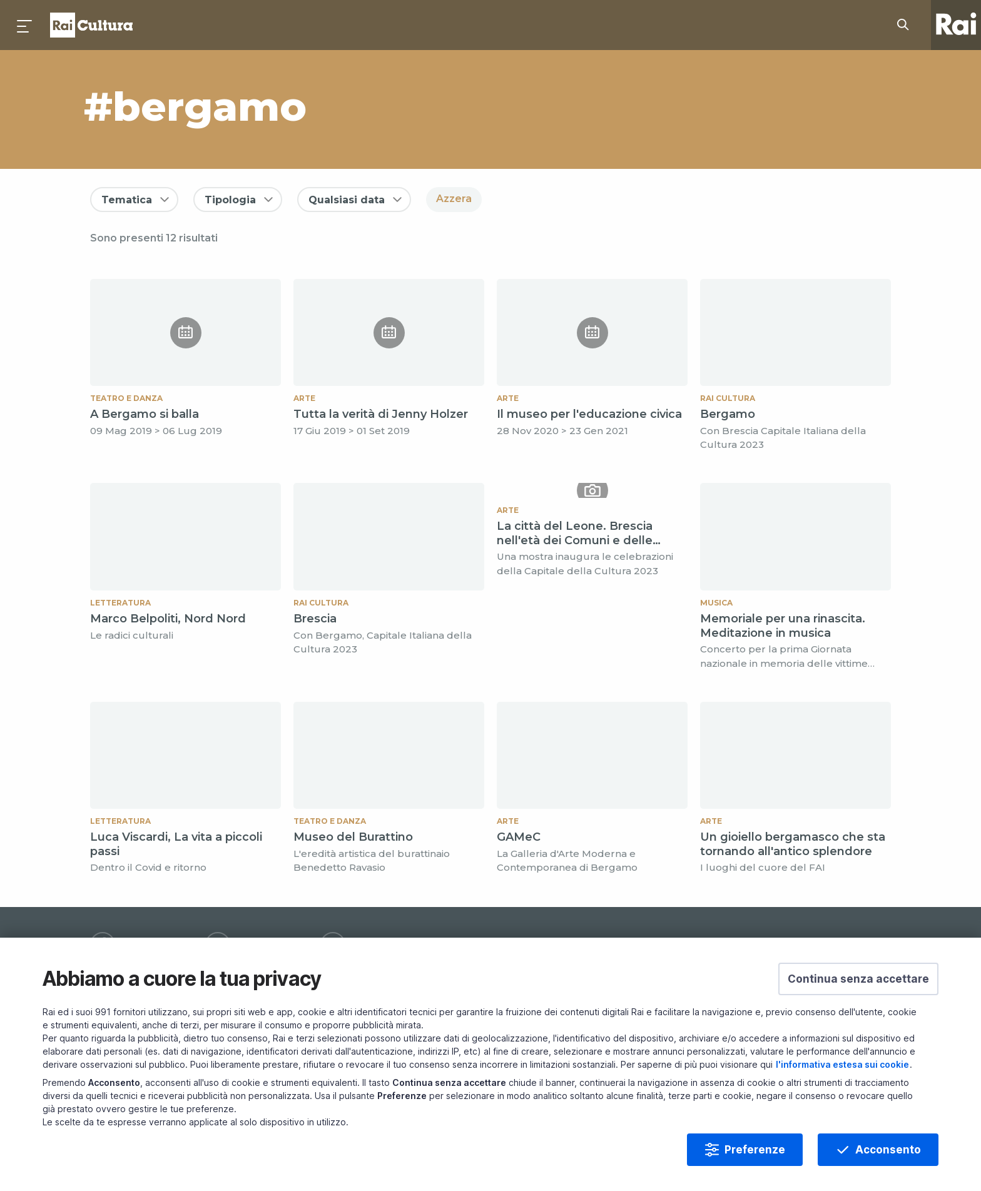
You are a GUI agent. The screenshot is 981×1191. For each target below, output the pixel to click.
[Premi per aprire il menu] (25, 25)
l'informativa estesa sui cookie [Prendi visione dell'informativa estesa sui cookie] (842, 1064)
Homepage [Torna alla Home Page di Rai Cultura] (91, 25)
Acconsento (888, 1149)
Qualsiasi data (346, 200)
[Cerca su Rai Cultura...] (906, 25)
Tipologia (230, 200)
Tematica (126, 200)
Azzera (454, 199)
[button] (858, 979)
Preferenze (754, 1149)
